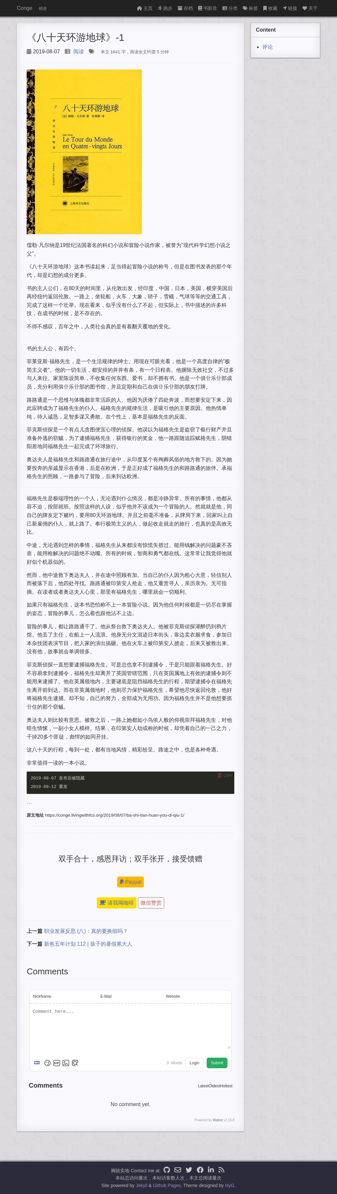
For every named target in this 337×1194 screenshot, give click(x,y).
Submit (217, 1063)
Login (194, 1063)
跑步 (165, 8)
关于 (310, 8)
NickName (42, 996)
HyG (229, 1185)
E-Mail (106, 996)
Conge (24, 8)
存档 (185, 8)
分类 (230, 8)
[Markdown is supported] (38, 1063)
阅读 (78, 51)
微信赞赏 (151, 903)
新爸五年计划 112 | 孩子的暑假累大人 (88, 944)
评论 (267, 47)
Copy (228, 775)
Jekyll (141, 1185)
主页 (145, 8)
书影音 (207, 8)
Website (173, 996)
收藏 (270, 8)
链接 (290, 8)
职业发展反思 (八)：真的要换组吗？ (86, 931)
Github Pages (167, 1185)
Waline (218, 1120)
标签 (250, 8)
